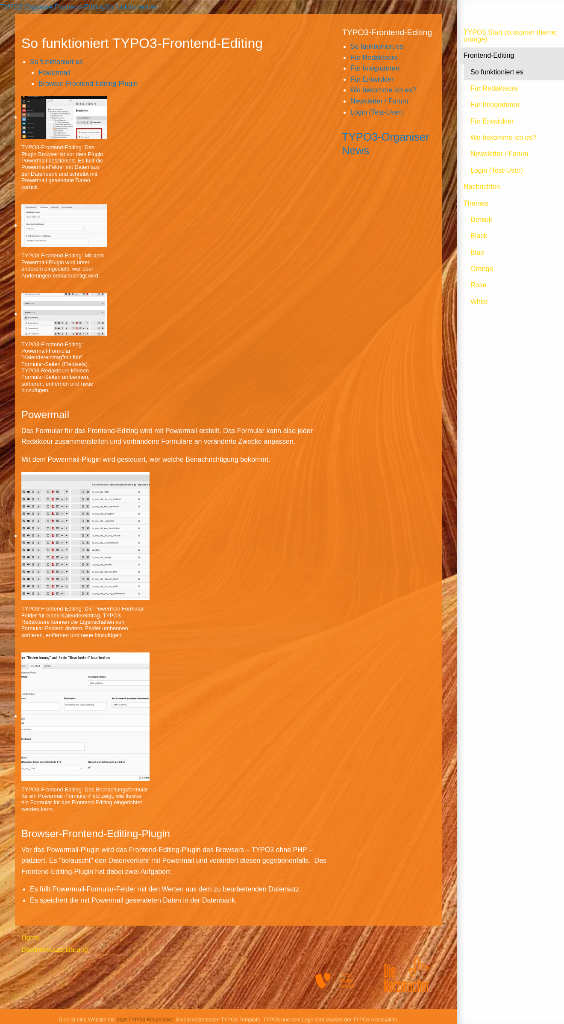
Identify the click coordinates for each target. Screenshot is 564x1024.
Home (30, 937)
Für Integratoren (495, 104)
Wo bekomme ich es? (503, 137)
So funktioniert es (496, 72)
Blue (477, 252)
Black (478, 235)
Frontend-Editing (489, 55)
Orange (481, 268)
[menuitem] (62, 937)
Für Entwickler (492, 121)
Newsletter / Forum (499, 153)
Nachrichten (482, 186)
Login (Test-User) (496, 170)
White (479, 301)
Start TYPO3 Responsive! (145, 1020)
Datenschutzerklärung (54, 949)
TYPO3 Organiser (27, 7)
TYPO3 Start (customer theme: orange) (511, 36)
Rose (478, 285)
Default (481, 219)
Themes (476, 203)
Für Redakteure (494, 88)
